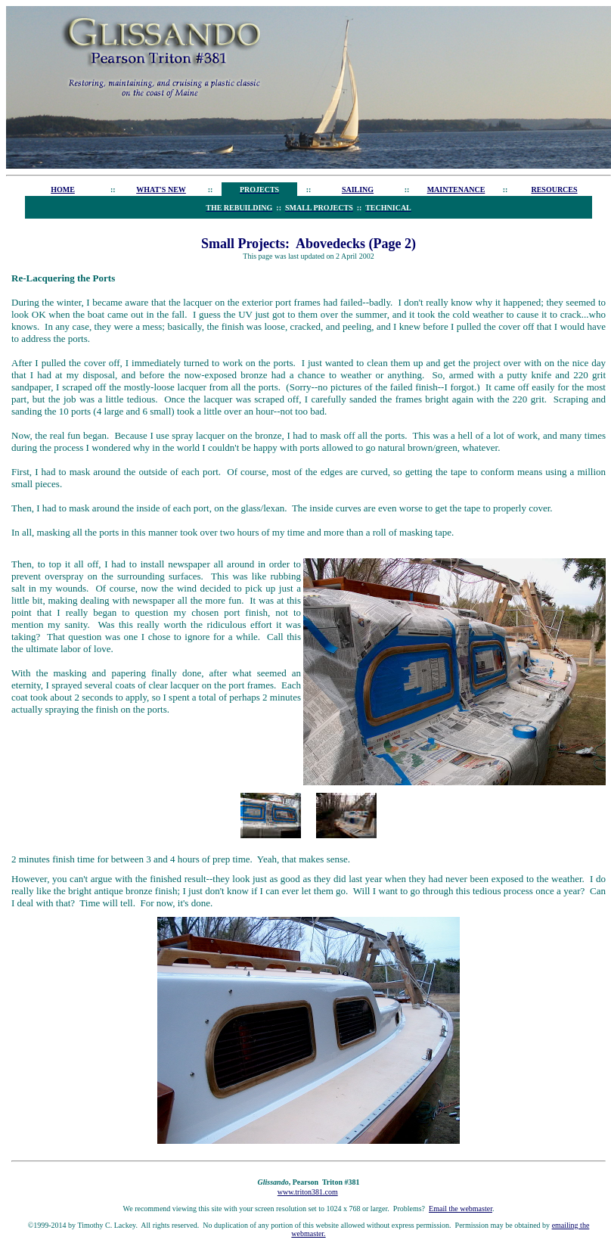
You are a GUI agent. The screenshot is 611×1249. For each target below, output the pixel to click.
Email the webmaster (460, 1208)
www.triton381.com (308, 1192)
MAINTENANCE (456, 189)
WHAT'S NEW (161, 189)
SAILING (358, 189)
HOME (63, 189)
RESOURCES (554, 189)
